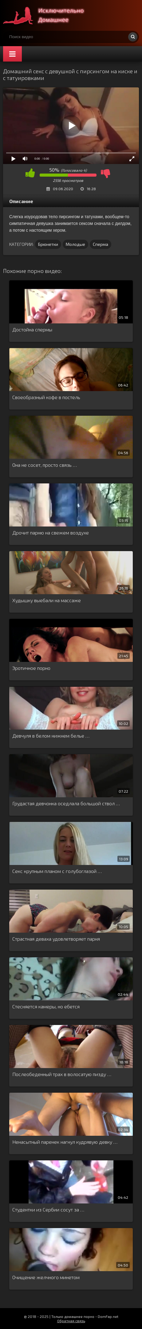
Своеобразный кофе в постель (46, 397)
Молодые (75, 244)
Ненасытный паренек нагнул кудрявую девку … (64, 1142)
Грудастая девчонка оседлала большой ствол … (66, 803)
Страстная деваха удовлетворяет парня (56, 939)
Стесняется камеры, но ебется (46, 1006)
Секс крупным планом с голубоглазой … (57, 871)
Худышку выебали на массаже (46, 600)
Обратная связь (71, 1321)
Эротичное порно (31, 668)
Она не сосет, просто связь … (44, 465)
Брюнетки (48, 244)
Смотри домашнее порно (49, 15)
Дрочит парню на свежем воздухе (50, 532)
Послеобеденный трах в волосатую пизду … (61, 1074)
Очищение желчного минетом (46, 1277)
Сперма (100, 244)
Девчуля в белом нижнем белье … (50, 736)
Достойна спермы (32, 329)
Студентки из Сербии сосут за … (48, 1209)
